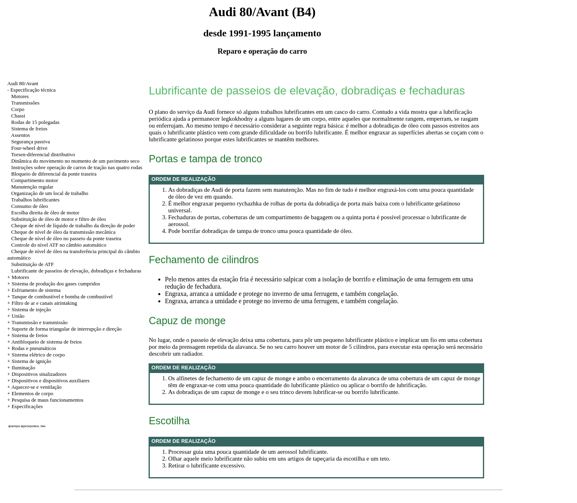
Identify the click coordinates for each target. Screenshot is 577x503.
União (18, 316)
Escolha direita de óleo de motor (45, 213)
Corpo (18, 109)
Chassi (18, 116)
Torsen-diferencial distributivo (43, 154)
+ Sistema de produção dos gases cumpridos (53, 284)
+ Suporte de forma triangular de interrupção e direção (64, 329)
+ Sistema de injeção (29, 309)
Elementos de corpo (32, 393)
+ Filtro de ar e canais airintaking (42, 303)
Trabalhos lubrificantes (35, 200)
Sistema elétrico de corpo (38, 355)
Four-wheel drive (29, 148)
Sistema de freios (29, 129)
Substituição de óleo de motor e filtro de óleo (58, 219)
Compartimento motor (34, 180)
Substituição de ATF (32, 264)
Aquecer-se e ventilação (36, 387)
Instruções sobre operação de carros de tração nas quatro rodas (77, 167)
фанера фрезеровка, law (26, 426)
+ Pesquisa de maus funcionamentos (45, 400)
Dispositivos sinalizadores (39, 374)
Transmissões (25, 103)
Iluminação (23, 368)
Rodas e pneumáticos (34, 348)
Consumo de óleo (29, 206)
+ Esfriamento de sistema (34, 290)
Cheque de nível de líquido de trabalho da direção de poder (73, 225)
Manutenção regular (32, 187)
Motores (20, 96)
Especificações (27, 406)
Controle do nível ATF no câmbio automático (58, 245)
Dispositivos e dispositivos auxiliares (51, 380)
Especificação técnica (33, 90)
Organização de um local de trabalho (49, 193)
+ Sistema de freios (27, 335)
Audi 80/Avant (22, 83)
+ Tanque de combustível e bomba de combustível (60, 296)
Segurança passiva (30, 141)
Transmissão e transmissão (39, 322)
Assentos (20, 135)
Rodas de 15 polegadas (35, 122)
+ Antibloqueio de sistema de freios (44, 342)
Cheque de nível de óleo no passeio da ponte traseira (66, 238)
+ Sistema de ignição (29, 361)
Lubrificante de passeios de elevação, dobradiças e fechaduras (76, 271)
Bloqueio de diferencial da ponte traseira (54, 174)
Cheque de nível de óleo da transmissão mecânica (63, 232)
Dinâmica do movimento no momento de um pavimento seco (75, 161)
